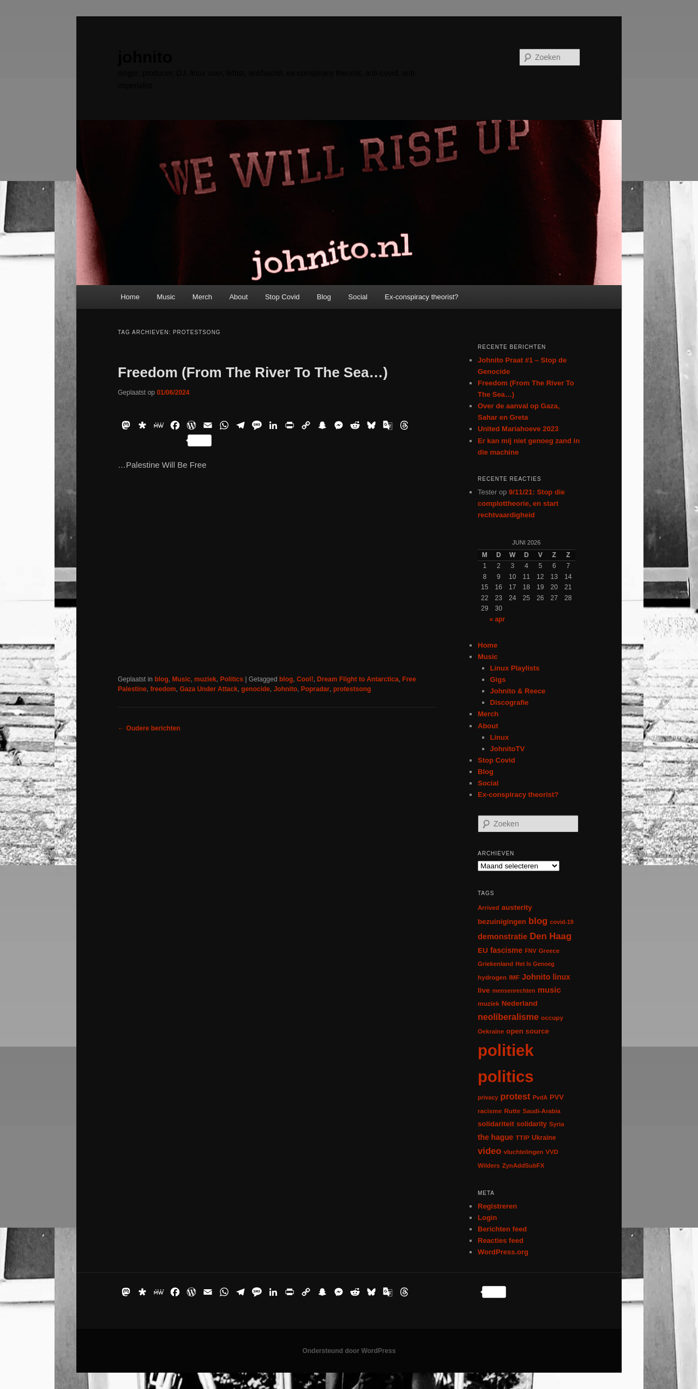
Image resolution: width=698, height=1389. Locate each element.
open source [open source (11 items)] (527, 1031)
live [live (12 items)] (484, 990)
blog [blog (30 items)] (537, 921)
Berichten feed (502, 1229)
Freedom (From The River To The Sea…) (253, 372)
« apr (497, 619)
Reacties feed (501, 1240)
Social (358, 297)
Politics (231, 679)
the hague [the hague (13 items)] (495, 1137)
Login (487, 1217)
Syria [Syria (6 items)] (556, 1124)
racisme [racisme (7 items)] (490, 1110)
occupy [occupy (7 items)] (552, 1017)
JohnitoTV (507, 749)
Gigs (498, 679)
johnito (145, 57)
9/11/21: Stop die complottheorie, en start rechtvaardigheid (521, 503)
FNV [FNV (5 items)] (530, 950)
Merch (202, 297)
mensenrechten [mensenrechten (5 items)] (513, 990)
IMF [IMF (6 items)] (514, 977)
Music (166, 297)
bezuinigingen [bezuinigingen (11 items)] (502, 921)
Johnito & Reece (518, 691)
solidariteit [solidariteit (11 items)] (496, 1124)
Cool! (305, 679)
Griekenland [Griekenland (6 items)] (495, 964)
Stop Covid (282, 297)
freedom (163, 689)
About (238, 297)
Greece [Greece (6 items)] (549, 950)
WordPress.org (503, 1252)
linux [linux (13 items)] (561, 977)
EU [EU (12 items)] (483, 950)
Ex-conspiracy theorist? (421, 297)
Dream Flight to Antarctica (358, 679)
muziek (205, 679)
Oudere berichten (149, 728)
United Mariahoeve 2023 (518, 429)
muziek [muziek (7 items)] (489, 1003)
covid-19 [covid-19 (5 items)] (562, 922)
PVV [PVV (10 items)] (557, 1097)
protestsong (352, 689)
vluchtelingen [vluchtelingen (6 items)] (524, 1152)
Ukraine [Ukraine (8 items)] (544, 1138)
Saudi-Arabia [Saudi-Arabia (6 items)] (541, 1111)
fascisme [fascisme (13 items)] (506, 950)
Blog (324, 297)
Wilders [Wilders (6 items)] (489, 1165)
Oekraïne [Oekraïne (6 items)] (491, 1031)
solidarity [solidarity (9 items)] (531, 1124)
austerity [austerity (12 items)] (517, 907)
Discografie (509, 702)
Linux (499, 737)
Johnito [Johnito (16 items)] (536, 977)
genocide (255, 689)
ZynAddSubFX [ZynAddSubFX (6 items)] (523, 1165)
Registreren (497, 1206)
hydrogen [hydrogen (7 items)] (492, 977)
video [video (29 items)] (490, 1151)
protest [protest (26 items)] (516, 1096)
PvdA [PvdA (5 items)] (540, 1097)
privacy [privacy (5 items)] (488, 1097)
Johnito (285, 689)
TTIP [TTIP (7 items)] (522, 1137)
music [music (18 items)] (549, 989)
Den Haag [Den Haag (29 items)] (550, 936)
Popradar (315, 689)
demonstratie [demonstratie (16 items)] (502, 936)
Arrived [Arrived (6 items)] (488, 907)
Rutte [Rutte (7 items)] (512, 1110)
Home (130, 297)
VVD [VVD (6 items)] (551, 1152)
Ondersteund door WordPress (348, 1351)
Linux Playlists (515, 668)
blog (161, 679)
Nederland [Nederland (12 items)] (520, 1003)
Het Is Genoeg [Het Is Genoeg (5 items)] (535, 964)
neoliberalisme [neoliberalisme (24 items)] (508, 1017)
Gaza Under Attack (208, 689)
